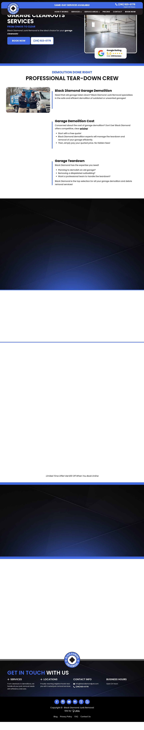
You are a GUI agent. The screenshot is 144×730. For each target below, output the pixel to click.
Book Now (130, 11)
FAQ (76, 724)
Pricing (106, 11)
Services (76, 11)
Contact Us (85, 724)
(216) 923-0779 (126, 4)
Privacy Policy (66, 724)
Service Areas (92, 11)
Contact (117, 11)
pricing (84, 128)
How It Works (61, 11)
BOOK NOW (18, 40)
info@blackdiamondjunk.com (87, 692)
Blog (56, 724)
